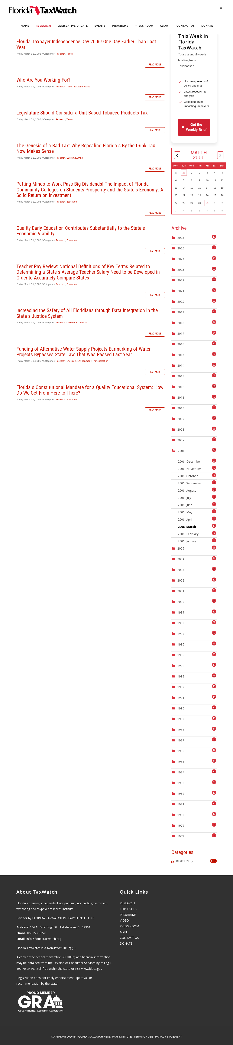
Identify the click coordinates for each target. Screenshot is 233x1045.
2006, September (197, 482)
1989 (180, 719)
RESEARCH (127, 903)
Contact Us (186, 26)
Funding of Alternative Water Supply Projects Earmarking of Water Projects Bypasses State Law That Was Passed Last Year (83, 352)
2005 (180, 548)
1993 (180, 676)
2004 (180, 559)
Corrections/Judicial (77, 322)
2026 (180, 238)
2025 (180, 248)
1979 (180, 826)
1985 (180, 762)
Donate (208, 26)
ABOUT (125, 932)
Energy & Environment (79, 360)
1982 (180, 794)
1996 (180, 644)
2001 (180, 591)
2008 (180, 429)
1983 (180, 783)
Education (72, 201)
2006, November (197, 468)
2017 (180, 333)
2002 (180, 580)
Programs (120, 26)
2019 (180, 312)
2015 (180, 355)
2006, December (197, 461)
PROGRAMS (128, 915)
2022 (180, 280)
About (165, 26)
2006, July (197, 497)
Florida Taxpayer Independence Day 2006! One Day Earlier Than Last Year (86, 44)
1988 (180, 730)
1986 (180, 751)
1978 (180, 836)
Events (99, 26)
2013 (180, 376)
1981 (180, 804)
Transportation (100, 360)
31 (207, 203)
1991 (180, 698)
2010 (180, 408)
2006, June (197, 504)
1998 (180, 623)
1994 (180, 666)
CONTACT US (129, 938)
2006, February (197, 533)
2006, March (197, 526)
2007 (180, 440)
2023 (180, 270)
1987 (180, 740)
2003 (180, 570)
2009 (180, 419)
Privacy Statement (168, 1036)
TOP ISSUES (128, 909)
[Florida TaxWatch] (42, 8)
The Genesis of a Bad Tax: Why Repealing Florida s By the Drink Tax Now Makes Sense (85, 148)
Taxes (70, 53)
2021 (180, 291)
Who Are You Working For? (43, 80)
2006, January (197, 540)
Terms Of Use (143, 1036)
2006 (181, 451)
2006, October (197, 475)
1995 (180, 655)
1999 (180, 612)
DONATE (126, 943)
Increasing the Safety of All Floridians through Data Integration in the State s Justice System (87, 313)
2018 (180, 323)
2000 (180, 602)
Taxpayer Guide (82, 86)
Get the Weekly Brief (194, 127)
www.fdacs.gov (91, 969)
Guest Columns (75, 157)
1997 (180, 634)
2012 (180, 387)
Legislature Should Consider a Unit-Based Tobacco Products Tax (82, 113)
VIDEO (124, 920)
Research (43, 26)
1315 (213, 861)
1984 (180, 772)
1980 (180, 815)
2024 (180, 259)
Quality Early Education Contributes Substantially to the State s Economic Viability (80, 231)
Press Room (144, 26)
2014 (180, 365)
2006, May (197, 511)
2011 (180, 397)
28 (183, 172)
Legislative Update (72, 26)
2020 (180, 302)
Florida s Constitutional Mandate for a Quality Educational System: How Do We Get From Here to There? (90, 390)
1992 (180, 687)
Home (24, 26)
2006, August (197, 490)
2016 (180, 344)
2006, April (197, 519)
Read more (155, 64)
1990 (180, 708)
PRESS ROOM (129, 926)
